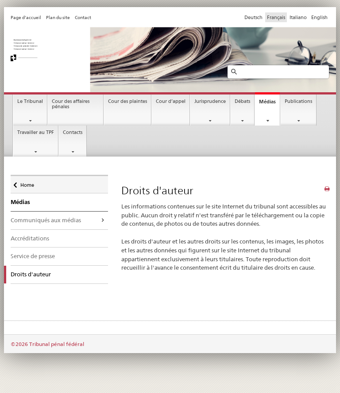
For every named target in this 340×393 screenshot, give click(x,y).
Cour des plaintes (127, 101)
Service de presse (33, 255)
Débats (242, 101)
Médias (267, 101)
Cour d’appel (170, 101)
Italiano (298, 17)
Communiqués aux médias (46, 220)
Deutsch (253, 17)
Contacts (72, 132)
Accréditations (30, 238)
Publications (298, 101)
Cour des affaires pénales (70, 104)
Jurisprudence (210, 101)
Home (27, 183)
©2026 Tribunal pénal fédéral (47, 344)
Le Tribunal (30, 101)
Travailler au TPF (35, 132)
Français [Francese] (276, 17)
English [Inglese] (319, 17)
